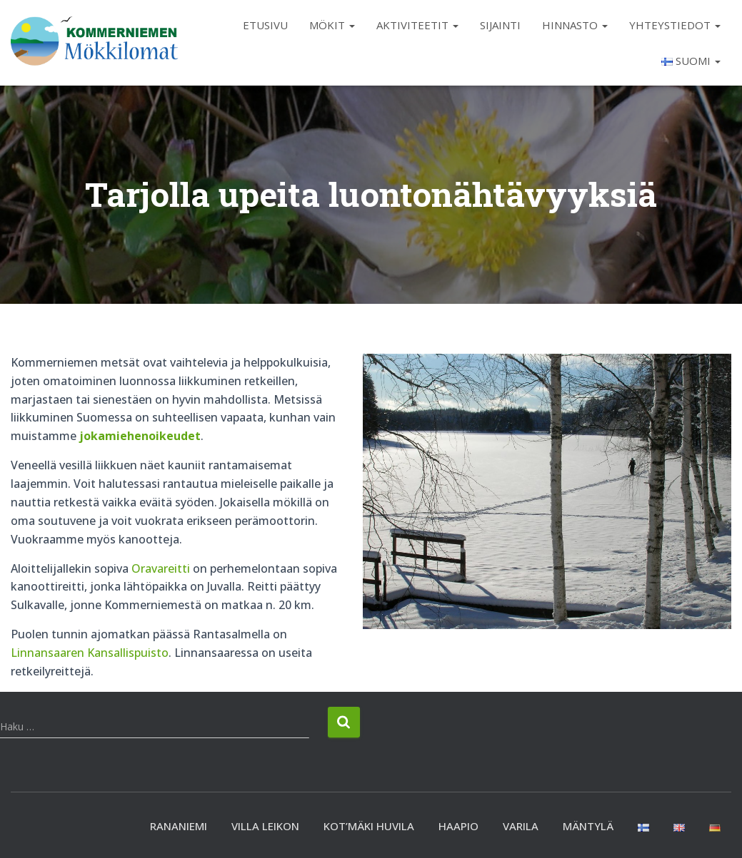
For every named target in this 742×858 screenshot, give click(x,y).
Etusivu (265, 25)
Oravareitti (160, 568)
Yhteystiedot (675, 25)
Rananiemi (178, 826)
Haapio (458, 826)
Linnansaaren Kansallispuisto (90, 652)
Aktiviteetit (417, 25)
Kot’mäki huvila (369, 826)
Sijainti (500, 25)
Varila (520, 826)
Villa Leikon (265, 826)
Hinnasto (575, 25)
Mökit (332, 25)
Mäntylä (588, 826)
